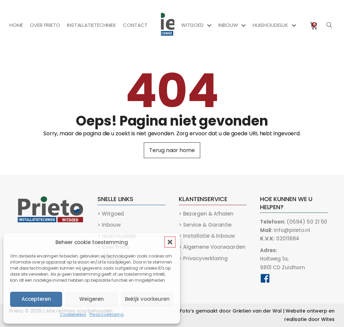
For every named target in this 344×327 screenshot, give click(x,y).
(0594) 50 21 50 (294, 221)
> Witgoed (110, 213)
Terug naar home (172, 150)
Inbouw (232, 25)
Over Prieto (45, 25)
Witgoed (196, 25)
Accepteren (36, 298)
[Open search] (329, 25)
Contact (135, 25)
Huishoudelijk (274, 25)
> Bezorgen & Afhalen (206, 213)
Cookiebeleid (73, 314)
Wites (328, 319)
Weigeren (91, 298)
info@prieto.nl (285, 230)
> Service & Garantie (205, 224)
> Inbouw (108, 224)
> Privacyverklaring (203, 258)
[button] (170, 242)
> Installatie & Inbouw (207, 235)
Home (16, 25)
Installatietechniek (91, 25)
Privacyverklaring (106, 314)
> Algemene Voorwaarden (212, 246)
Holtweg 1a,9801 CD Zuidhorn (282, 259)
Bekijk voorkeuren (147, 298)
